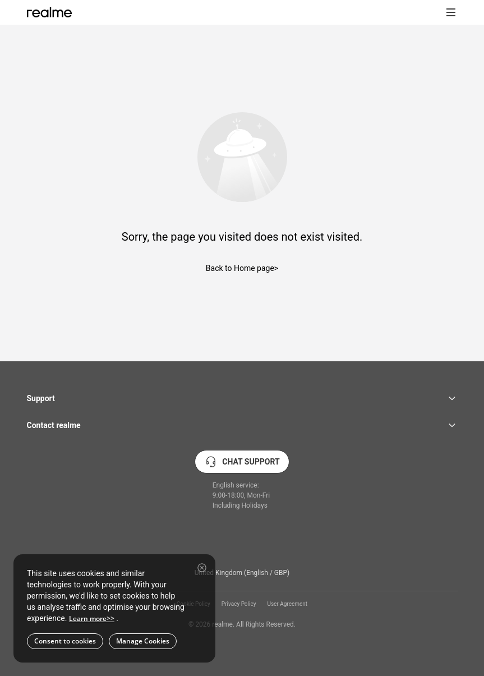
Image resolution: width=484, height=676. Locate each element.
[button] (451, 12)
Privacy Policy (239, 604)
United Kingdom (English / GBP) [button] (242, 573)
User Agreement (287, 604)
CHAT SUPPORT (241, 461)
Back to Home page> (242, 268)
